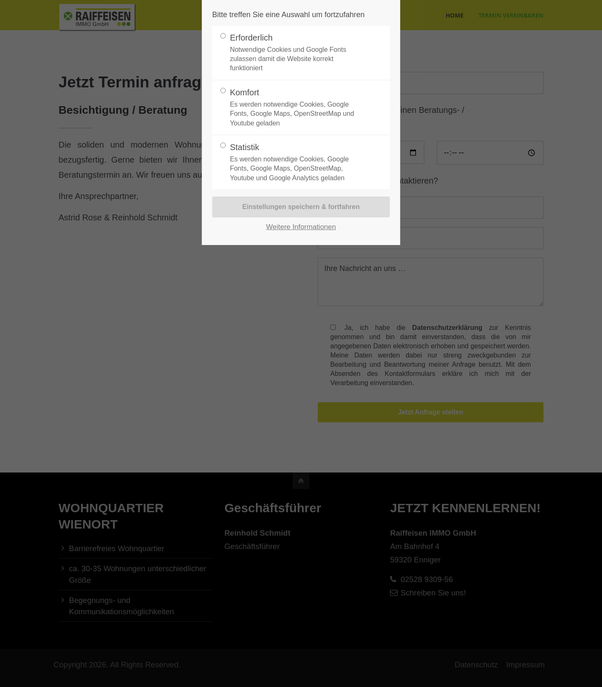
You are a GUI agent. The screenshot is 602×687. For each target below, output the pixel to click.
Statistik (297, 163)
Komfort (297, 108)
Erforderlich (297, 53)
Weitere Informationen (301, 227)
